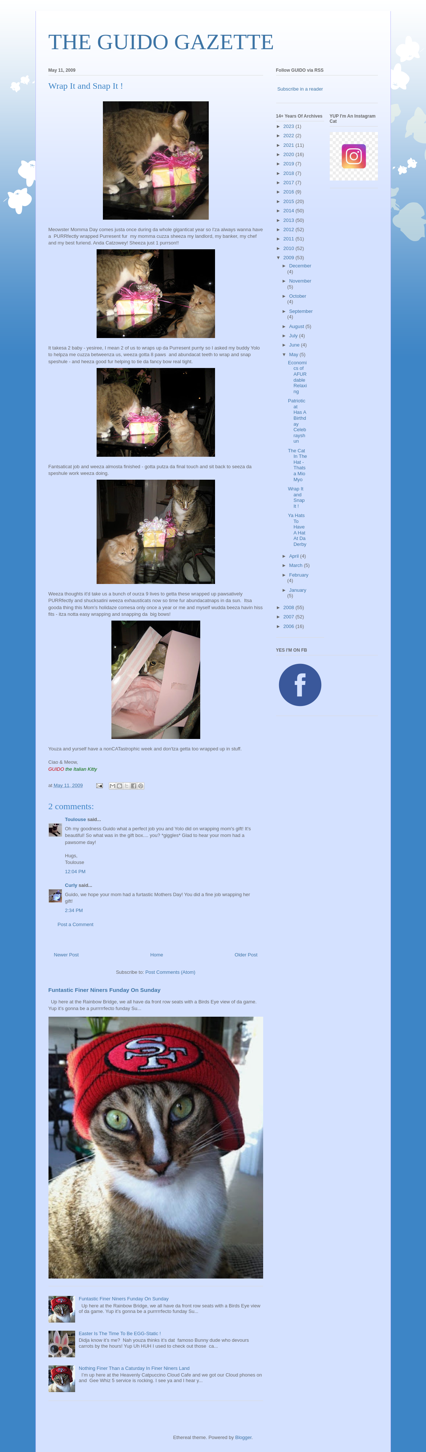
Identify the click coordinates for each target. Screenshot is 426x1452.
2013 (290, 220)
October (297, 296)
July (294, 335)
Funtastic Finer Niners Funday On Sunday (104, 990)
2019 (290, 163)
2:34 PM (74, 910)
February (298, 575)
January (297, 590)
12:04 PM (75, 871)
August (297, 326)
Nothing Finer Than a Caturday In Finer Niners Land (134, 1368)
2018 (290, 173)
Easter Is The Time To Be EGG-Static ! (120, 1333)
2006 (290, 626)
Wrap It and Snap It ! (296, 497)
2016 (290, 192)
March (296, 565)
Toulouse (75, 819)
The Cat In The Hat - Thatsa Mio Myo (297, 465)
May (294, 354)
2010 (290, 248)
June (295, 345)
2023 (290, 126)
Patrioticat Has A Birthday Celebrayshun (297, 421)
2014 (290, 210)
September (301, 311)
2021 (290, 145)
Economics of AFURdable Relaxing (297, 377)
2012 (290, 229)
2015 (290, 201)
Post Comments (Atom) (170, 972)
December (300, 266)
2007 (290, 616)
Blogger (243, 1437)
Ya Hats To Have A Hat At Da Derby (297, 530)
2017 (290, 182)
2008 (290, 607)
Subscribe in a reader (300, 89)
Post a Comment (76, 924)
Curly (71, 885)
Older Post (246, 955)
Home (156, 955)
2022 (290, 135)
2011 (290, 239)
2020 (290, 154)
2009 (290, 257)
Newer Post (66, 955)
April (294, 556)
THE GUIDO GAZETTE (161, 42)
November (300, 281)
